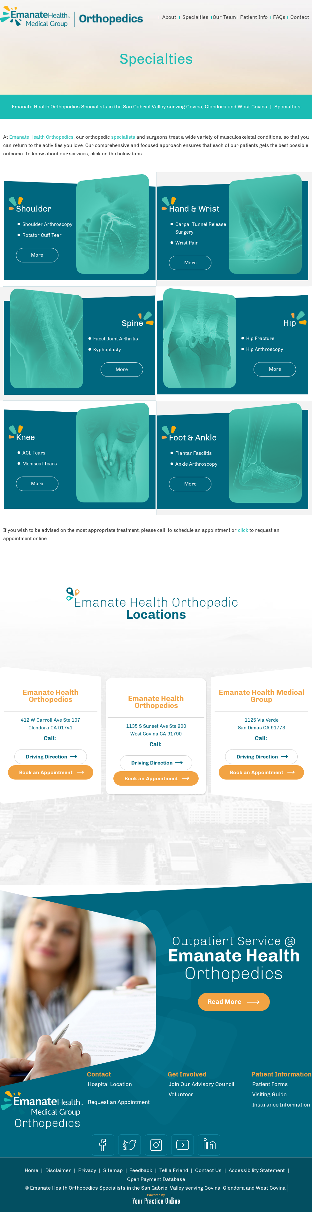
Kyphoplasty (107, 350)
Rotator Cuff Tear (42, 235)
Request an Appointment (119, 1102)
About (169, 17)
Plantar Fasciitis (193, 453)
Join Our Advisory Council (201, 1084)
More (37, 255)
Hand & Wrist (194, 209)
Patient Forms (270, 1084)
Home (151, 17)
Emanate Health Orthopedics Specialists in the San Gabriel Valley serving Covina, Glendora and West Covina (139, 107)
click (243, 530)
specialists (123, 137)
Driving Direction (46, 757)
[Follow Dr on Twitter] (129, 1145)
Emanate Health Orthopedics (41, 137)
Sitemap (113, 1170)
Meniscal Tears (39, 464)
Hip (289, 323)
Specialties (195, 17)
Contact (299, 17)
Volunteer (181, 1094)
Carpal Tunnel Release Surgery (200, 228)
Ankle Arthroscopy (196, 464)
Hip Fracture (260, 338)
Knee (25, 437)
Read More (224, 1002)
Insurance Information (281, 1104)
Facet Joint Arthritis (115, 339)
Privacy (87, 1170)
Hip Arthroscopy (264, 349)
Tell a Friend (173, 1170)
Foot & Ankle (193, 437)
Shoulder (33, 209)
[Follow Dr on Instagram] (156, 1145)
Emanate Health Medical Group (261, 696)
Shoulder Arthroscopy (47, 224)
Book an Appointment (45, 772)
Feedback (140, 1170)
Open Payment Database (156, 1179)
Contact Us (208, 1170)
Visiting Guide (269, 1094)
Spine (132, 323)
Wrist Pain (187, 243)
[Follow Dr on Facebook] (103, 1145)
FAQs (279, 17)
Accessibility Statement (257, 1170)
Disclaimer (58, 1170)
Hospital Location (110, 1084)
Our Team (224, 17)
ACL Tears (33, 453)
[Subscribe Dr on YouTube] (182, 1145)
